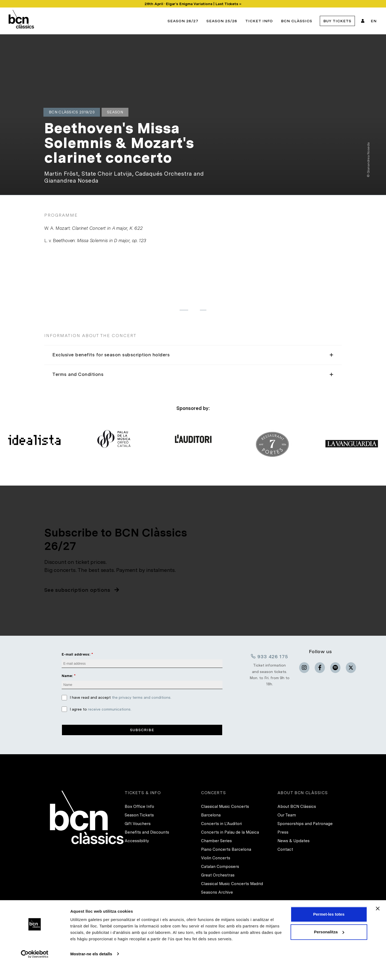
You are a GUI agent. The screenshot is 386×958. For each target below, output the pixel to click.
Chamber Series (216, 840)
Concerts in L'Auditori (221, 823)
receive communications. (109, 709)
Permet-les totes (328, 908)
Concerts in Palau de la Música (230, 832)
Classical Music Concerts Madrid (232, 883)
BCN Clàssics (296, 21)
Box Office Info (139, 806)
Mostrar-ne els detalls (91, 947)
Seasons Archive (217, 892)
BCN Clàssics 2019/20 (72, 112)
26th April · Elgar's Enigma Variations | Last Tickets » (193, 4)
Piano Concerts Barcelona (226, 849)
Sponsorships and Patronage (305, 823)
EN (374, 21)
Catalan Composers (220, 866)
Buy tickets (337, 21)
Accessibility (137, 840)
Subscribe (142, 730)
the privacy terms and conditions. (141, 698)
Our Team (286, 815)
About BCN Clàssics (296, 806)
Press (282, 832)
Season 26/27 (183, 21)
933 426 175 (269, 656)
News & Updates (293, 840)
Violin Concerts (215, 858)
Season (115, 112)
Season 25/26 (221, 21)
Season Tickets (139, 815)
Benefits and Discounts (147, 832)
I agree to (100, 709)
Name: (67, 676)
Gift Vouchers (138, 823)
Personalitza (329, 925)
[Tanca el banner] (378, 902)
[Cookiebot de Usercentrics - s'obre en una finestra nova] (34, 948)
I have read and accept (120, 698)
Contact (285, 849)
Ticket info (259, 21)
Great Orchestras (218, 875)
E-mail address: (76, 654)
